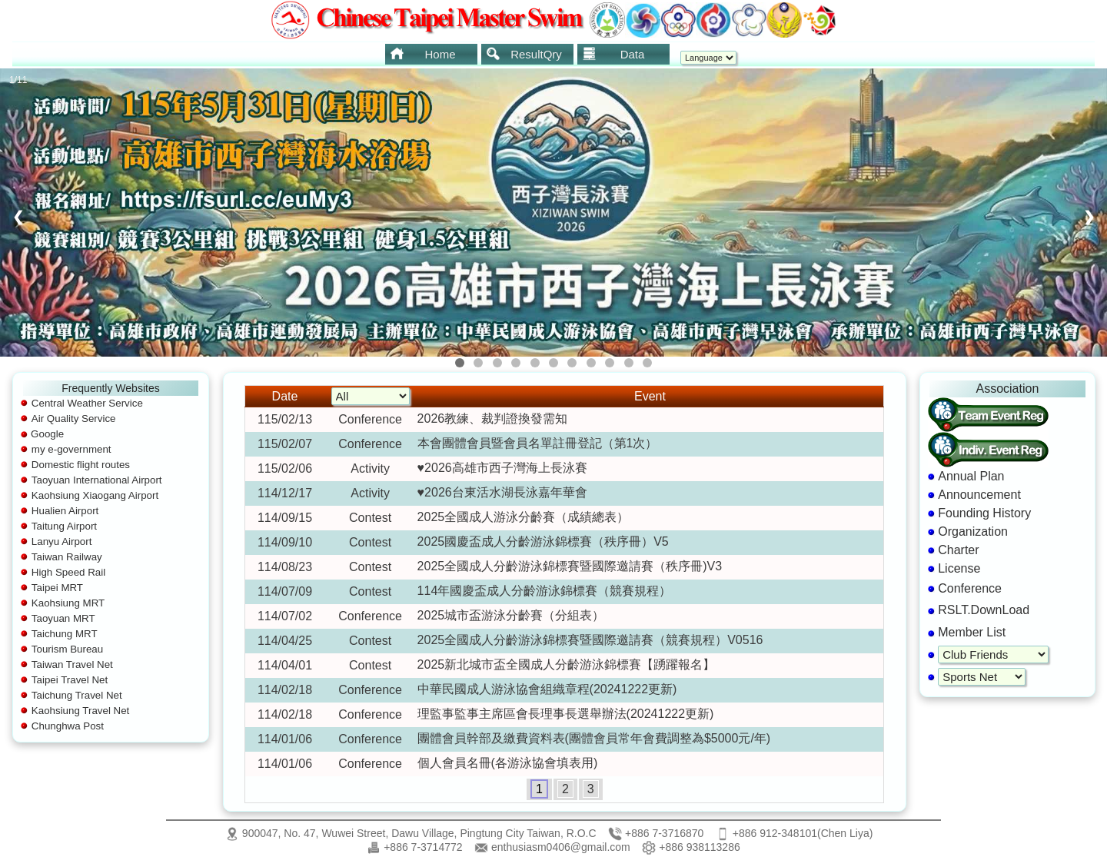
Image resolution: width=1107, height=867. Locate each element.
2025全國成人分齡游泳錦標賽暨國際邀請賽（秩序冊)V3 (570, 566)
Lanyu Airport (62, 541)
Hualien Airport (65, 511)
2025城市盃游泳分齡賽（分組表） (511, 615)
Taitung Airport (64, 526)
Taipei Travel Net (70, 680)
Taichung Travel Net (77, 695)
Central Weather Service (87, 403)
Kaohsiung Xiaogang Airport (95, 495)
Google (47, 434)
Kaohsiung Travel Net (80, 710)
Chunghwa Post (68, 726)
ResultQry (524, 53)
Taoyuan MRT (63, 618)
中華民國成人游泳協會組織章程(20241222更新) (547, 689)
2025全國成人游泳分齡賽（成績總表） (523, 516)
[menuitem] (431, 54)
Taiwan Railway (67, 557)
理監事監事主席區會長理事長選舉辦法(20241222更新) (565, 713)
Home (422, 53)
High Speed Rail (68, 572)
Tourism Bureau (67, 649)
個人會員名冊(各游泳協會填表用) (507, 762)
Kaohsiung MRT (68, 603)
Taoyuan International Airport (97, 480)
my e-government (71, 449)
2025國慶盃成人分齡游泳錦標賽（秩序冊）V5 (543, 541)
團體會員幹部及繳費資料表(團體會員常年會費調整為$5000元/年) (594, 738)
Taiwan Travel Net (72, 664)
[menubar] (525, 54)
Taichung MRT (65, 633)
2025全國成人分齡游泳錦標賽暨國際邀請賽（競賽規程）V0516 (590, 639)
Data (613, 53)
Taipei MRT (57, 587)
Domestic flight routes (81, 464)
